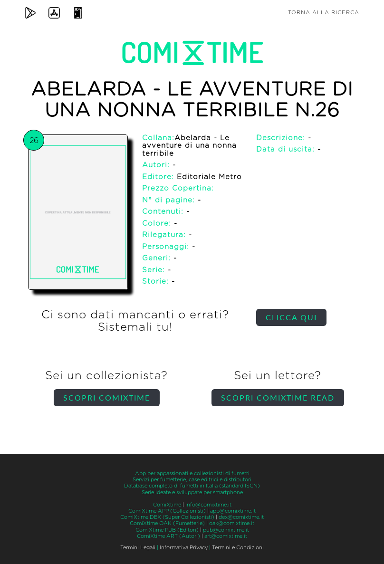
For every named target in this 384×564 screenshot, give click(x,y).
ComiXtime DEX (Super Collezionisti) (167, 517)
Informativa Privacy (184, 547)
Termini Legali (137, 547)
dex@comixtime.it (241, 517)
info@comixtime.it (208, 504)
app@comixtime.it (233, 511)
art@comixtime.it (225, 536)
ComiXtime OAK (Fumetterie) (167, 523)
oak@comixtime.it (231, 523)
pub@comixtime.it (226, 530)
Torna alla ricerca (323, 12)
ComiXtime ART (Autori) (168, 536)
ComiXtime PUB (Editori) (167, 530)
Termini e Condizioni (238, 547)
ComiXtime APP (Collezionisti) (167, 511)
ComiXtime (167, 504)
